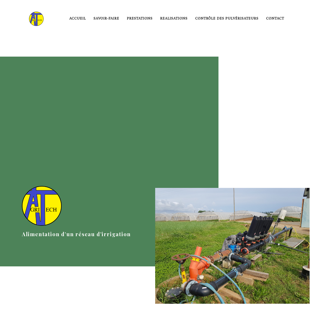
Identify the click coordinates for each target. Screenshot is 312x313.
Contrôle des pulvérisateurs (226, 18)
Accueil (77, 18)
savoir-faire (106, 18)
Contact (275, 18)
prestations (140, 18)
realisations (174, 18)
